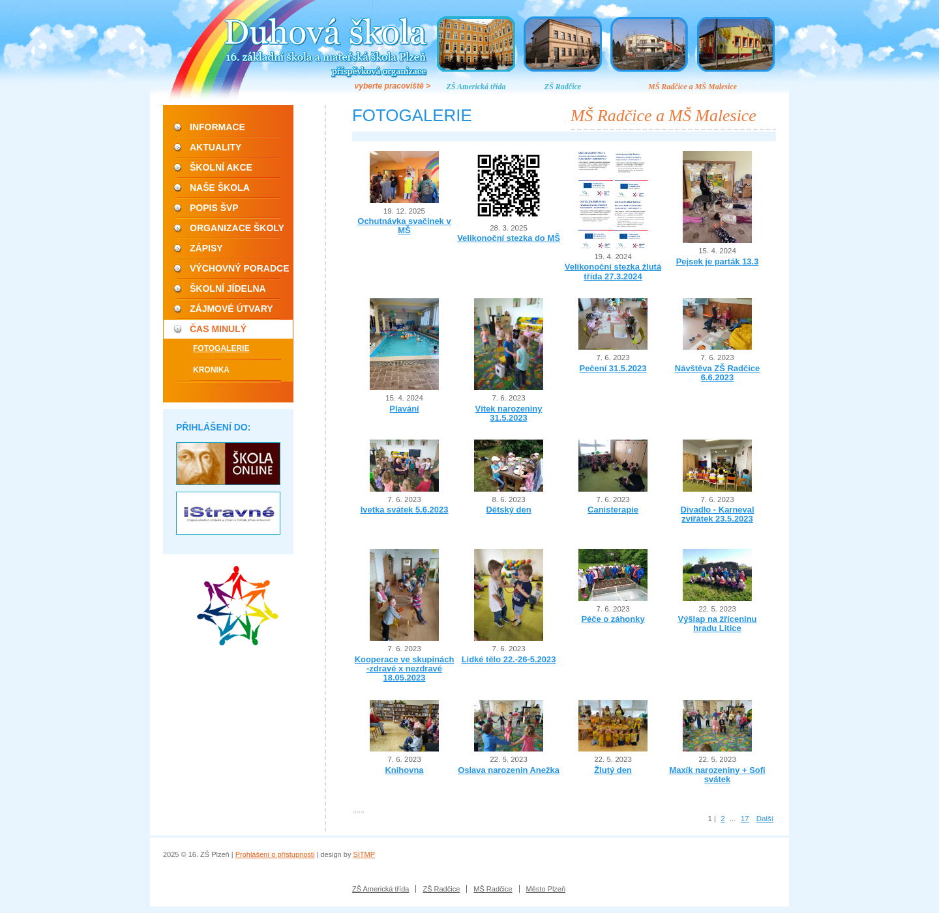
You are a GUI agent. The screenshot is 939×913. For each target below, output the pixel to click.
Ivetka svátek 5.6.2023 (405, 509)
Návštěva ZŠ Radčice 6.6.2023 (717, 372)
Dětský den (508, 509)
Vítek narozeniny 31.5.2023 (509, 413)
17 (745, 818)
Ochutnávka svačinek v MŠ (404, 225)
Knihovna (404, 770)
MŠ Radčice (492, 889)
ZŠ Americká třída (476, 86)
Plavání (404, 409)
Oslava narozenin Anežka (508, 770)
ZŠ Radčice (562, 86)
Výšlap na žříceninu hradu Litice (717, 623)
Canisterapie (613, 509)
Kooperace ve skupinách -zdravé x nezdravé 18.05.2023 (405, 668)
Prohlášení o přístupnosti (275, 854)
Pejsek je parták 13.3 (717, 261)
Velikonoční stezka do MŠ (508, 238)
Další (764, 818)
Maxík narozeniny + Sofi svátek (717, 774)
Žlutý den (613, 770)
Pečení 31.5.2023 (613, 368)
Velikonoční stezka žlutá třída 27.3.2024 (613, 271)
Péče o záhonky (612, 619)
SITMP (364, 854)
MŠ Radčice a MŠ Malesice (692, 86)
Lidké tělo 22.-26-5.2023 (509, 659)
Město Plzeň (546, 889)
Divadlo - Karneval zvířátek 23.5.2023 (717, 514)
